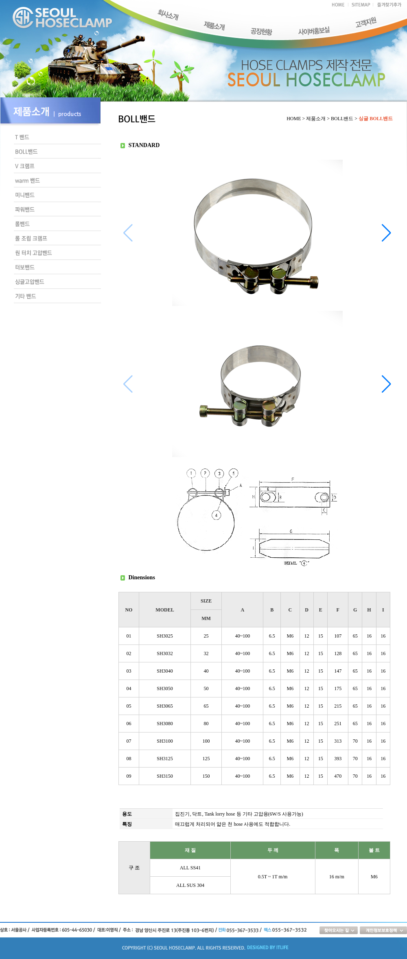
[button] (386, 233)
